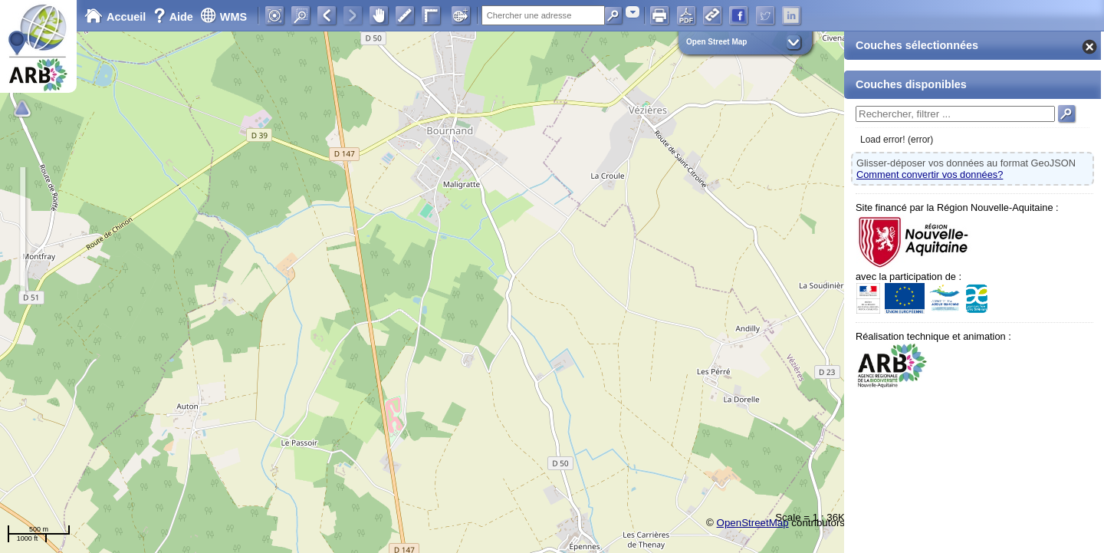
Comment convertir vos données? (929, 174)
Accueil (115, 17)
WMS (223, 17)
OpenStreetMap (753, 522)
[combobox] (632, 11)
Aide (174, 17)
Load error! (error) (896, 139)
